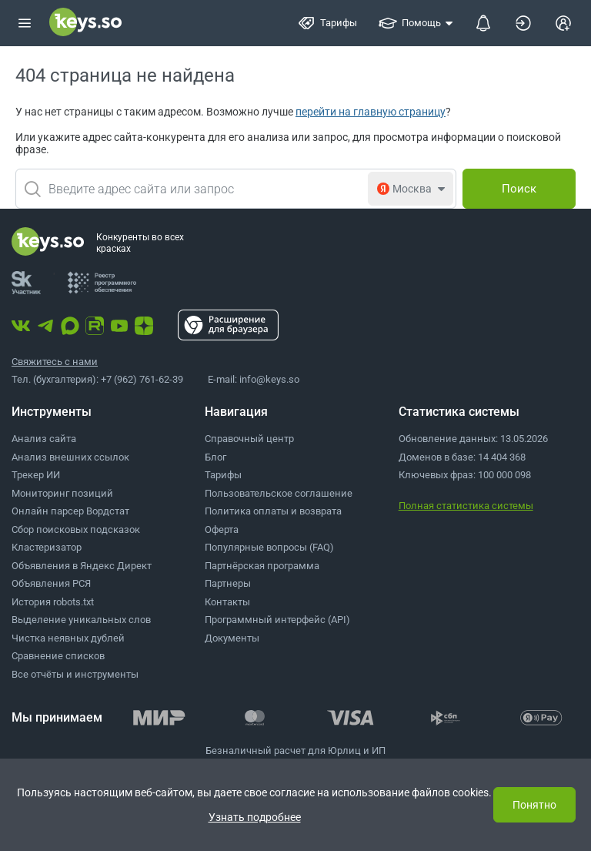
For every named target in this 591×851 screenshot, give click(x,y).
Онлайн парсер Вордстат (70, 511)
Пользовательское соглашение (278, 493)
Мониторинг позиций (62, 493)
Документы (232, 638)
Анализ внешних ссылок (70, 457)
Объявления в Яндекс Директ (82, 565)
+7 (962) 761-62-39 (142, 379)
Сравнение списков (58, 656)
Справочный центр (249, 438)
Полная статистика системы (466, 505)
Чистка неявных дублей (68, 638)
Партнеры (228, 583)
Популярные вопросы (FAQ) (269, 547)
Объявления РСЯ (51, 583)
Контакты (227, 602)
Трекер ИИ (36, 475)
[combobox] (235, 189)
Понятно (534, 805)
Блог (215, 457)
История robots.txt (53, 602)
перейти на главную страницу (371, 112)
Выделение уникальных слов (81, 619)
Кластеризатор (47, 547)
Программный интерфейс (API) (277, 619)
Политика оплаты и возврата (273, 511)
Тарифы (223, 475)
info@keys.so (269, 379)
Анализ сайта (44, 438)
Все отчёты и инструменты (75, 674)
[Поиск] (519, 189)
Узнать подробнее (255, 817)
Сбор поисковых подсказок (76, 529)
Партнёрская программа (262, 565)
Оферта (222, 529)
